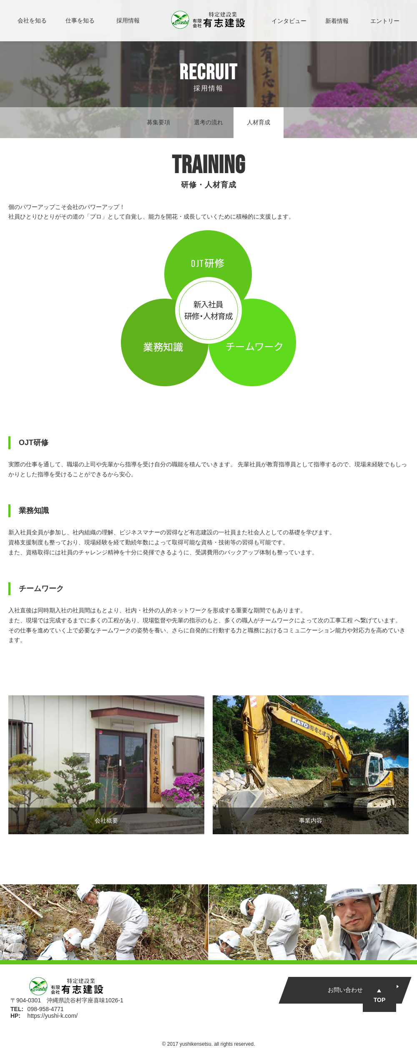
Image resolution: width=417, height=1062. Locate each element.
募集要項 (158, 122)
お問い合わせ (345, 990)
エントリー (384, 21)
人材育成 (258, 122)
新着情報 (337, 21)
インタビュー (288, 21)
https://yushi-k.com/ (53, 1015)
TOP (380, 1000)
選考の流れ (208, 122)
